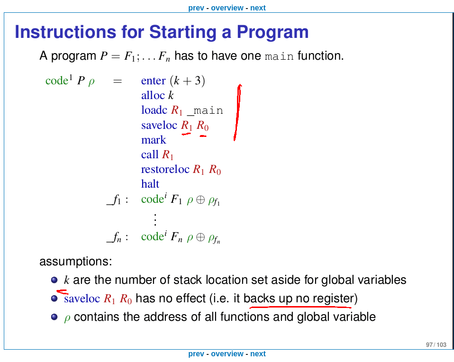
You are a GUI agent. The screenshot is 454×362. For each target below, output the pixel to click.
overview (227, 8)
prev (196, 8)
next (258, 8)
